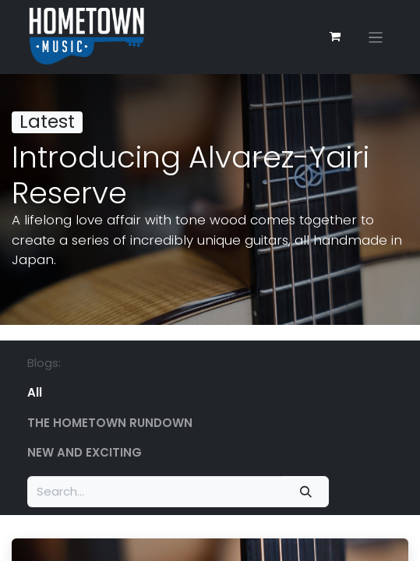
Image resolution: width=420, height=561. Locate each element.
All (34, 392)
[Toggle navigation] (376, 37)
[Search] (305, 492)
